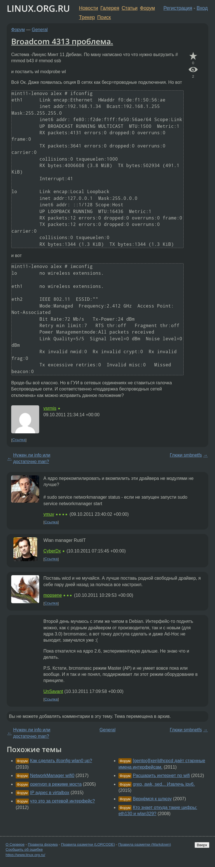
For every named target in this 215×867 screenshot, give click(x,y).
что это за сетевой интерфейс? (62, 801)
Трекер (87, 17)
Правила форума (43, 844)
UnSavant (53, 691)
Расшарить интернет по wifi (161, 775)
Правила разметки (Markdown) (144, 844)
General (40, 29)
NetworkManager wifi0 (52, 775)
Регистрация (177, 8)
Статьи (129, 8)
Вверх (202, 845)
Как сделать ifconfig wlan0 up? (61, 760)
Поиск (104, 17)
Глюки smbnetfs (186, 455)
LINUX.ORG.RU (38, 8)
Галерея (110, 8)
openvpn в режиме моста (55, 784)
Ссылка (18, 440)
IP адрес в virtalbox (49, 792)
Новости (88, 8)
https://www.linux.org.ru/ (25, 855)
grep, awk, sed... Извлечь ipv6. (164, 784)
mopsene (52, 595)
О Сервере (15, 844)
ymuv (48, 514)
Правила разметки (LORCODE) (88, 844)
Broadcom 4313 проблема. (62, 41)
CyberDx (52, 551)
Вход (202, 8)
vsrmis (49, 408)
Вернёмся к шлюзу (152, 798)
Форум (147, 8)
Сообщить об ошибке (24, 849)
